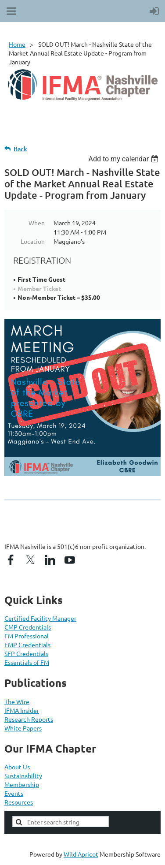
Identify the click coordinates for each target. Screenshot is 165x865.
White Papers (23, 728)
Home (17, 44)
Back (20, 149)
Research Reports (28, 719)
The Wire (16, 701)
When (37, 223)
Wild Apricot (81, 854)
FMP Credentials (27, 645)
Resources (18, 802)
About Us (17, 767)
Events (13, 793)
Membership (21, 784)
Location (33, 241)
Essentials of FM (26, 662)
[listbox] (124, 158)
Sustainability (23, 775)
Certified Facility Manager (40, 618)
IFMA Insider (21, 710)
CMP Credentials (27, 627)
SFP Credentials (26, 653)
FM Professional (26, 636)
